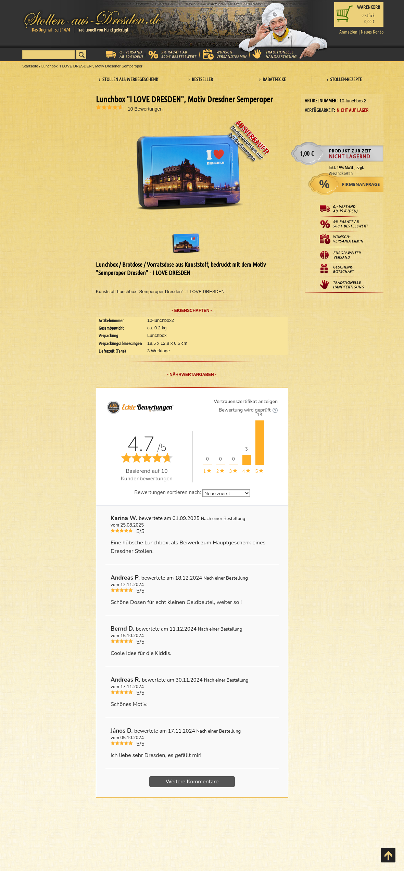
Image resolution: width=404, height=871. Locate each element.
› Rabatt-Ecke (272, 79)
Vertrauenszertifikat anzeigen (246, 401)
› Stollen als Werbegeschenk (128, 79)
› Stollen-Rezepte (344, 79)
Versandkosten (341, 173)
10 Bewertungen (145, 109)
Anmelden (348, 31)
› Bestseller (200, 79)
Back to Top (388, 855)
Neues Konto (372, 31)
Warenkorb (368, 7)
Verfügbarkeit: (320, 110)
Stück (368, 15)
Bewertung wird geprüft (248, 410)
